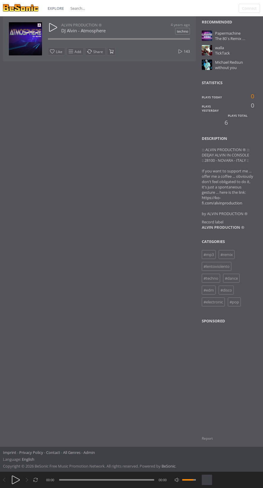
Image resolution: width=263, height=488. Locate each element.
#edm (209, 290)
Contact (53, 452)
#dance (231, 278)
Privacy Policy (31, 452)
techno (182, 31)
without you (226, 67)
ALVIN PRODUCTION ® (81, 25)
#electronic (213, 302)
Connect (249, 8)
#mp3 (209, 254)
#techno (211, 278)
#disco (226, 290)
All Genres (71, 452)
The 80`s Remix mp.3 (233, 38)
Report (207, 438)
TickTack (222, 53)
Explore (56, 8)
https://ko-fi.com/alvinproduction (222, 200)
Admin (89, 452)
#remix (226, 254)
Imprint (9, 452)
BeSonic (168, 466)
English (28, 459)
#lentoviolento (217, 266)
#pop (234, 302)
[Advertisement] (230, 376)
